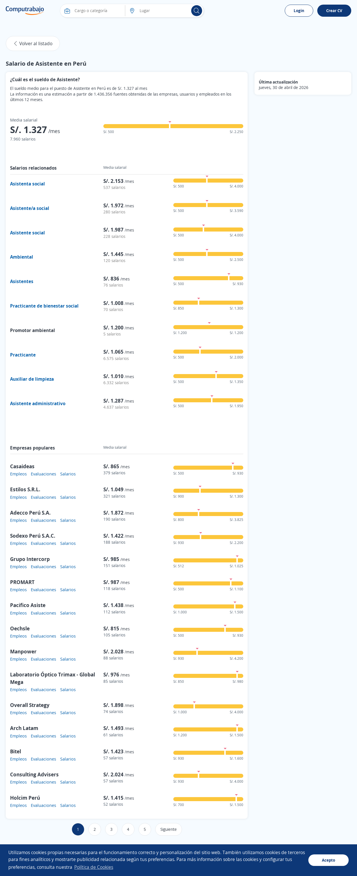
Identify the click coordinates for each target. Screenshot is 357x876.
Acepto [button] (328, 860)
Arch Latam (24, 728)
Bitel (15, 751)
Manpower (23, 651)
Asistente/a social (29, 208)
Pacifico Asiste (27, 605)
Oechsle (20, 628)
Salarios (68, 474)
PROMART (22, 582)
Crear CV (334, 10)
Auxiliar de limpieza (32, 379)
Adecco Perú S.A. (30, 512)
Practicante (23, 355)
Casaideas (22, 466)
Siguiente (168, 829)
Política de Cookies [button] (93, 867)
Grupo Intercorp (30, 558)
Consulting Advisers (34, 774)
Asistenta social (27, 184)
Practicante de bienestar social (44, 306)
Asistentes (21, 281)
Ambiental (21, 257)
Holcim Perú (25, 797)
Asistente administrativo (37, 403)
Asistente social (27, 233)
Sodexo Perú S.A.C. (32, 535)
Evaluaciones (43, 474)
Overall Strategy (30, 704)
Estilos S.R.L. (25, 489)
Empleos (18, 474)
